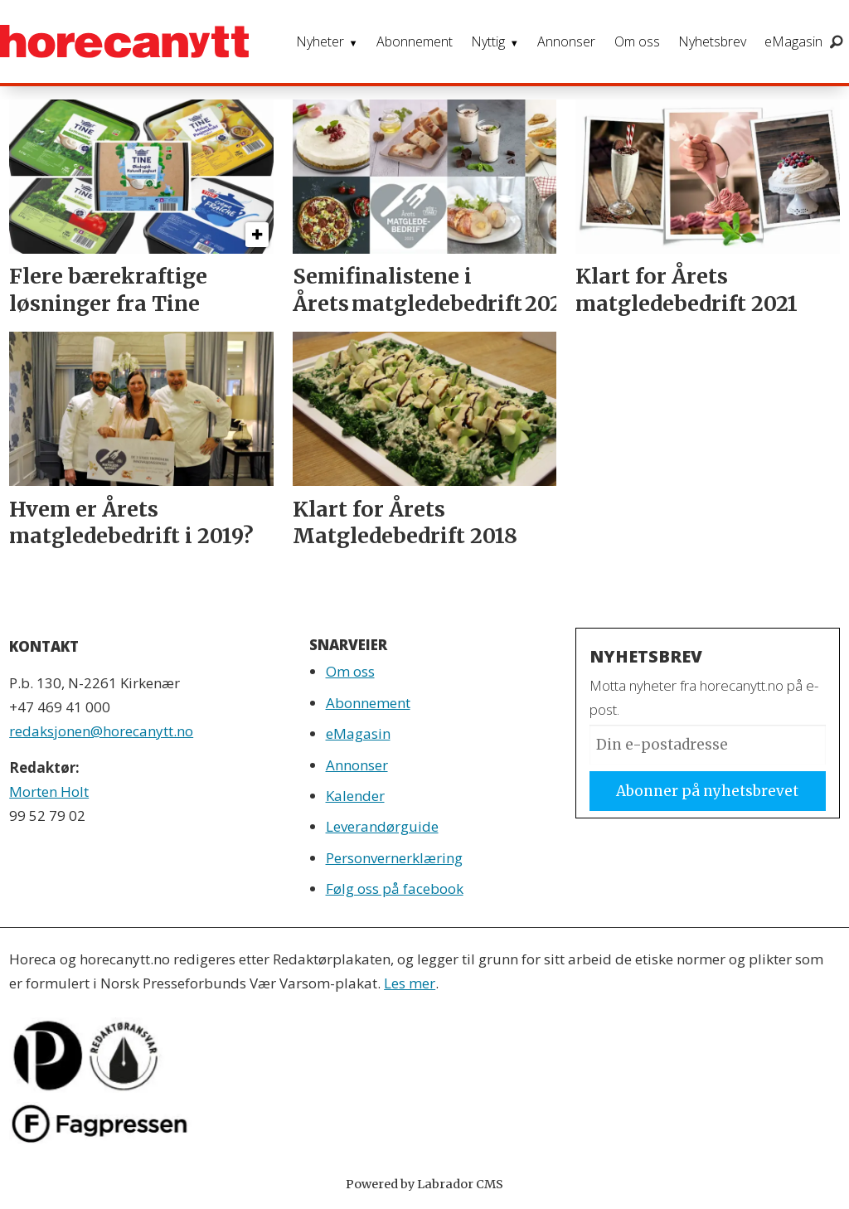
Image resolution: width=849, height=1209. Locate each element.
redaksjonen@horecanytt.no (101, 730)
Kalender (355, 795)
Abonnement (414, 41)
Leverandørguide (382, 826)
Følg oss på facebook (394, 888)
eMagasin (793, 41)
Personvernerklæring (394, 857)
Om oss (637, 41)
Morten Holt (49, 791)
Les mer (409, 983)
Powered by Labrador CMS (424, 1184)
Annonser (566, 41)
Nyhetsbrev (712, 41)
